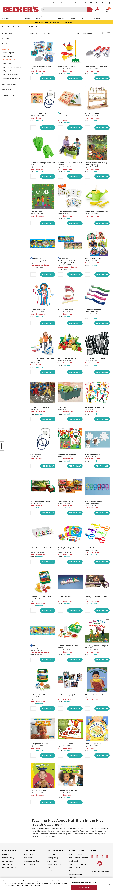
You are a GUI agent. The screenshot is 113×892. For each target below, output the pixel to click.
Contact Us (89, 3)
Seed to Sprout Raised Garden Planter (70, 164)
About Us (5, 854)
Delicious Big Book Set (67, 454)
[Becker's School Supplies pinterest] (97, 857)
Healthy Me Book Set (93, 258)
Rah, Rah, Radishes (65, 744)
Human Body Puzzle (38, 309)
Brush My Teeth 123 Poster (41, 648)
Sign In (97, 11)
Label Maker (73, 877)
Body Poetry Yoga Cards (94, 407)
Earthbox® (62, 407)
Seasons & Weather (10, 74)
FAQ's (49, 867)
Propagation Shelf (92, 113)
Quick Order (28, 854)
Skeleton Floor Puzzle (39, 407)
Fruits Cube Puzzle (65, 501)
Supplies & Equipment (11, 78)
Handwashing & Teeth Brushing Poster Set (66, 262)
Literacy (6, 38)
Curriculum (12, 27)
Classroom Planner (76, 874)
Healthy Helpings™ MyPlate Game (69, 549)
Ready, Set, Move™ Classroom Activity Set (42, 359)
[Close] (109, 884)
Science (21, 27)
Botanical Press (64, 116)
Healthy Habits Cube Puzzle (96, 597)
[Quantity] (33, 78)
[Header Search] (64, 9)
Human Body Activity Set (40, 66)
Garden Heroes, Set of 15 (68, 358)
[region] (56, 885)
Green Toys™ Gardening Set (96, 211)
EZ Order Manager (76, 854)
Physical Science (9, 71)
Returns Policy (52, 861)
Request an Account (54, 864)
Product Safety (8, 858)
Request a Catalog (31, 861)
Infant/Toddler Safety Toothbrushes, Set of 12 (94, 502)
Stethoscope (35, 454)
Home (4, 27)
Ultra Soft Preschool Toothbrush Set (93, 310)
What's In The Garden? (94, 695)
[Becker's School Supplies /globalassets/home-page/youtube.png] (100, 865)
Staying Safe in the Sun (67, 790)
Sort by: (87, 33)
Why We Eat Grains (38, 790)
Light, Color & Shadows (12, 67)
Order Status (51, 871)
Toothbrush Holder (65, 597)
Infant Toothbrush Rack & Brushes (40, 549)
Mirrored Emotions (92, 454)
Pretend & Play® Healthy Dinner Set (68, 646)
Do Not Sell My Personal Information (84, 882)
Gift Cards (28, 858)
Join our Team (7, 861)
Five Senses (7, 56)
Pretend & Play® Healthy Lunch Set (40, 696)
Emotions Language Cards (68, 695)
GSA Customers (30, 864)
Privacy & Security (9, 867)
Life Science (7, 63)
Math (4, 44)
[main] (70, 435)
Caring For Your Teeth (39, 744)
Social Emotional (9, 84)
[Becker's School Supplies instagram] (102, 857)
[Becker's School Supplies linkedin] (107, 857)
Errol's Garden (36, 211)
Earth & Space (8, 53)
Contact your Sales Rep (78, 864)
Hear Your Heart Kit (38, 113)
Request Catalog (103, 3)
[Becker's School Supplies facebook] (92, 857)
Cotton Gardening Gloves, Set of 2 (42, 164)
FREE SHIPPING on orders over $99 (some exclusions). (57, 22)
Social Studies (8, 90)
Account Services (75, 3)
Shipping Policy (52, 858)
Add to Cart (48, 78)
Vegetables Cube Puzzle (40, 501)
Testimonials (7, 864)
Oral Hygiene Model (66, 309)
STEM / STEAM (8, 95)
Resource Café (59, 3)
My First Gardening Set (67, 66)
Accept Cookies (84, 887)
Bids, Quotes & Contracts (78, 858)
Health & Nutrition (10, 60)
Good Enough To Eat (93, 744)
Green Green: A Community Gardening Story (96, 164)
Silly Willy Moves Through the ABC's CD (97, 646)
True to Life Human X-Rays (96, 358)
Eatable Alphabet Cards (67, 211)
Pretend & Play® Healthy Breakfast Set (40, 598)
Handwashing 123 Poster (40, 261)
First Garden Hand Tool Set (96, 66)
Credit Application (75, 861)
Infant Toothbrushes (93, 548)
